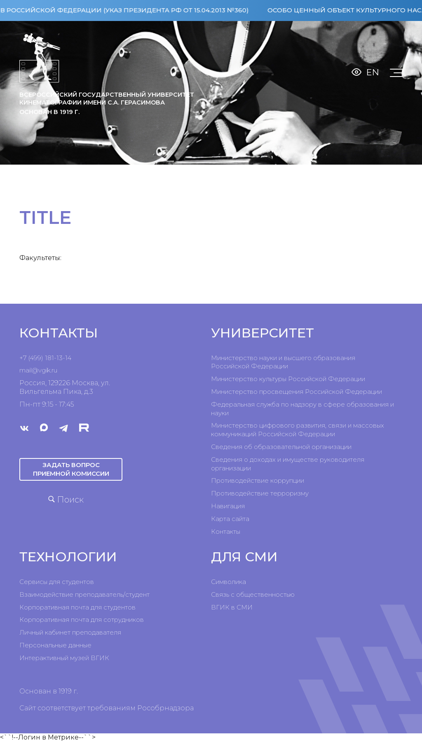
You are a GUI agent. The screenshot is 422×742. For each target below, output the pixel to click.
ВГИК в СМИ (232, 607)
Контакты (225, 531)
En (372, 72)
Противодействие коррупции (257, 480)
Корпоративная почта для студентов (77, 607)
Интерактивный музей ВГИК (64, 658)
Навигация (228, 506)
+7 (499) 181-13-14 (45, 358)
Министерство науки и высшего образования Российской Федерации (283, 362)
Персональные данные (55, 645)
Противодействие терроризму (260, 493)
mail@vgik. (35, 370)
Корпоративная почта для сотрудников (81, 619)
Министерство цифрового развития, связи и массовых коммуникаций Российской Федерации (297, 429)
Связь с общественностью (253, 594)
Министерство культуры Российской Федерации (288, 379)
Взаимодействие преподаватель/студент (84, 594)
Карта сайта (230, 519)
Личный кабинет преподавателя (70, 632)
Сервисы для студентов (56, 582)
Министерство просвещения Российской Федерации (296, 391)
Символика (228, 582)
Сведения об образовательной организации (281, 447)
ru (54, 370)
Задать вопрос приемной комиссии (71, 469)
